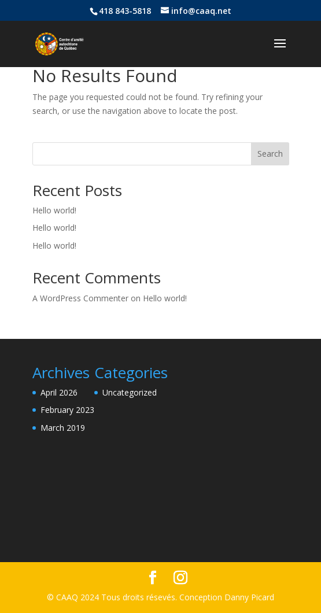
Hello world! (54, 210)
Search (270, 153)
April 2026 (59, 392)
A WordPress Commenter (80, 298)
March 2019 (62, 427)
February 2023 (67, 409)
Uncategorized (129, 392)
